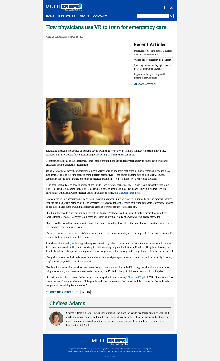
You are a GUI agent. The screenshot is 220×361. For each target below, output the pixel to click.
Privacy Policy (110, 356)
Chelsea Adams (57, 36)
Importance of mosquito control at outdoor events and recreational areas (153, 53)
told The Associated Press (127, 192)
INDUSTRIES (66, 16)
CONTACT (100, 16)
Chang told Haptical (138, 277)
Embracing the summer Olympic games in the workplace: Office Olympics (153, 67)
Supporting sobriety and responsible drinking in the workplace (150, 76)
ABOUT (84, 16)
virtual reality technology (70, 243)
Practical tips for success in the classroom (152, 60)
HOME (50, 16)
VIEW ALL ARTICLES (145, 84)
